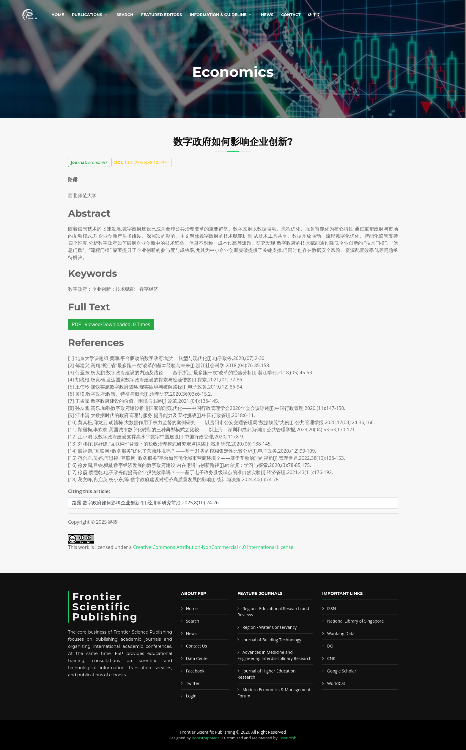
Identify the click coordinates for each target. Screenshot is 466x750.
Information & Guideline (218, 14)
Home (57, 14)
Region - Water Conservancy (270, 627)
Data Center (197, 658)
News (267, 14)
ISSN (331, 608)
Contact (290, 14)
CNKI (332, 658)
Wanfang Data (341, 633)
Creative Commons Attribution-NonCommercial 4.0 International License (213, 547)
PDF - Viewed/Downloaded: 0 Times (111, 324)
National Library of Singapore (355, 621)
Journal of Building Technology (272, 639)
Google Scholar (341, 671)
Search (124, 14)
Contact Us (196, 646)
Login (191, 696)
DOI (331, 646)
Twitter (193, 683)
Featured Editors (161, 14)
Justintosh (287, 737)
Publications (87, 14)
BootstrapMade (206, 737)
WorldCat (336, 683)
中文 (314, 14)
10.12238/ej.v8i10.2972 (141, 162)
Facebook (195, 671)
